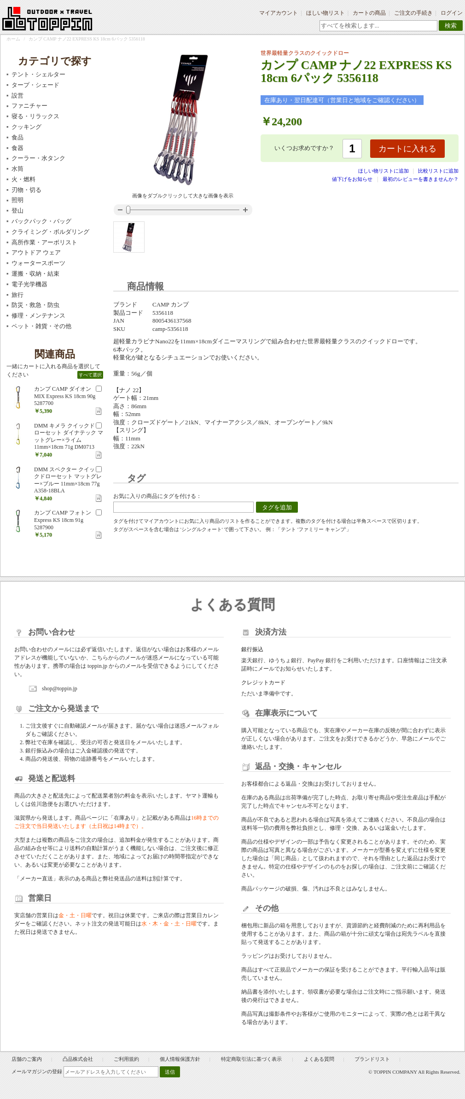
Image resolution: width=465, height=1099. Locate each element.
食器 (17, 148)
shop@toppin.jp (59, 688)
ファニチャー (29, 105)
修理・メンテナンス (38, 315)
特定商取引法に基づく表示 (252, 1059)
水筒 (17, 168)
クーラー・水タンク (38, 158)
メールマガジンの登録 (37, 1071)
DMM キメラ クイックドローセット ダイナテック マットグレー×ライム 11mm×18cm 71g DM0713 (68, 436)
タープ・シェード (35, 84)
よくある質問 (319, 1059)
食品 (17, 137)
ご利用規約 (126, 1059)
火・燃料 (23, 179)
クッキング (26, 126)
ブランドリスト (372, 1059)
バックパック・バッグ (41, 221)
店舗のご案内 (27, 1059)
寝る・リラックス (35, 116)
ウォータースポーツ (38, 263)
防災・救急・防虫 (35, 304)
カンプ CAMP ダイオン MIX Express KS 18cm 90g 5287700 (64, 396)
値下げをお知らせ (352, 179)
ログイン (452, 13)
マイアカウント (278, 13)
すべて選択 (90, 374)
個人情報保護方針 (180, 1059)
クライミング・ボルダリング (50, 231)
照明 (17, 200)
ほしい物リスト (325, 13)
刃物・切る (26, 189)
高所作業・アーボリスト (44, 242)
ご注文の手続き (413, 13)
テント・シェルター (38, 74)
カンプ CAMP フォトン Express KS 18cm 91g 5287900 (62, 519)
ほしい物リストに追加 (384, 171)
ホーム (13, 38)
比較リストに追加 (438, 171)
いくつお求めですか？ (304, 148)
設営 (17, 95)
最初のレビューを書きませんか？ (421, 179)
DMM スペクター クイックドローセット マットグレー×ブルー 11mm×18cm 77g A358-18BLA (68, 480)
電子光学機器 (29, 284)
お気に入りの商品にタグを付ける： (157, 496)
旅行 (17, 294)
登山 (17, 210)
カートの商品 (369, 13)
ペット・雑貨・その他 (41, 326)
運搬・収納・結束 (35, 273)
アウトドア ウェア (36, 252)
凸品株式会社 (78, 1059)
